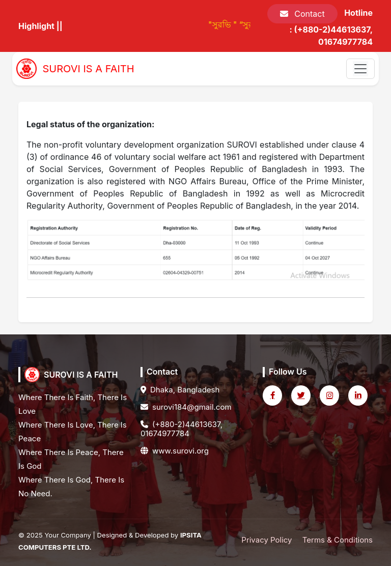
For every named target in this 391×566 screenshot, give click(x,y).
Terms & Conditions (337, 540)
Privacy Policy (266, 540)
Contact (302, 14)
